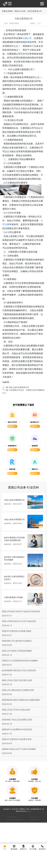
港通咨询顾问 (7, 11)
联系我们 (42, 847)
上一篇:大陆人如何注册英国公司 (15, 402)
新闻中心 (23, 847)
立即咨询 (12, 441)
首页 (4, 847)
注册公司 (29, 38)
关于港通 (33, 847)
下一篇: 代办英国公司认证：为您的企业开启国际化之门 (23, 406)
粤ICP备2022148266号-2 (29, 826)
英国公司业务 (20, 11)
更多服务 (14, 847)
